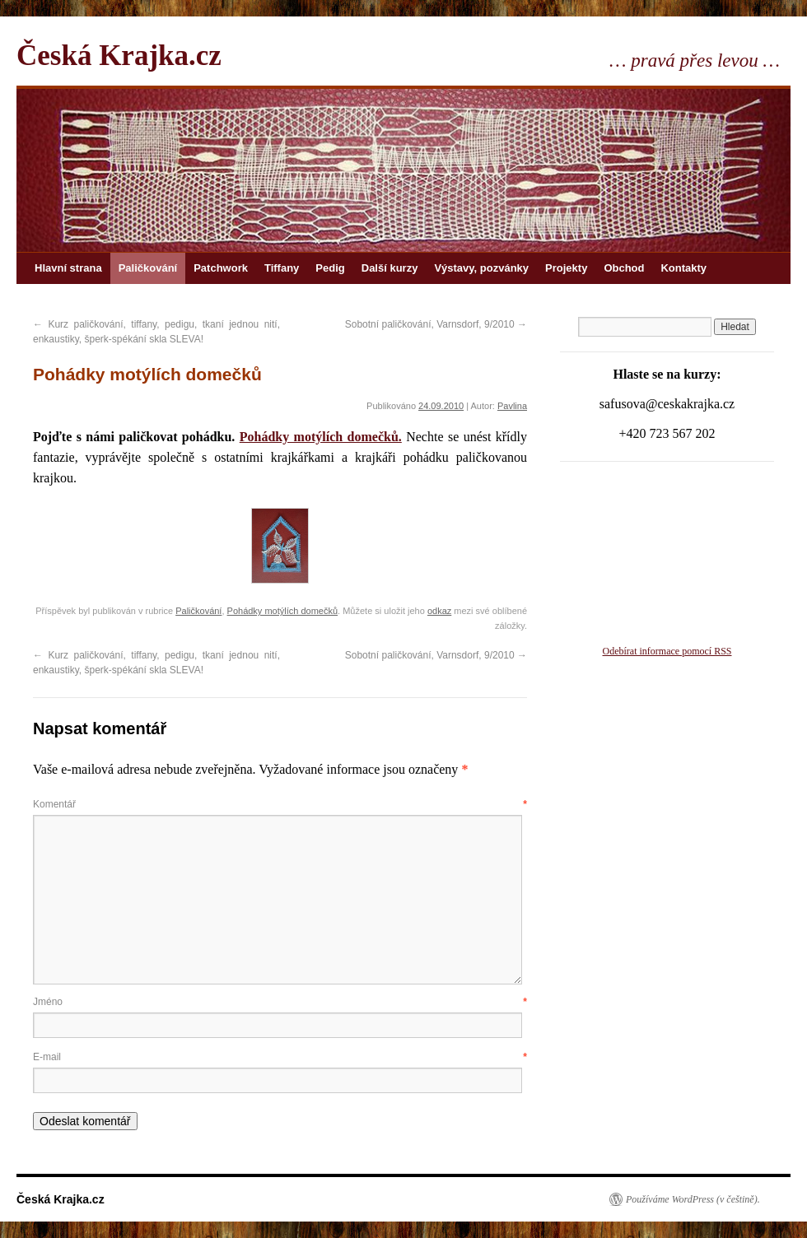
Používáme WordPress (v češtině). (693, 1199)
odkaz (439, 611)
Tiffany (281, 268)
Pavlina (512, 406)
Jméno (280, 1002)
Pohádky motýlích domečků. (321, 437)
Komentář (280, 804)
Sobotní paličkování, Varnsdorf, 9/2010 (436, 324)
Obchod (624, 268)
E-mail (280, 1057)
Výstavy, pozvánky (481, 268)
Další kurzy (390, 268)
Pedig (329, 268)
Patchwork (221, 268)
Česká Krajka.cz (119, 56)
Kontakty (683, 268)
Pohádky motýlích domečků (282, 611)
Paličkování (148, 268)
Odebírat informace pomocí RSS (667, 651)
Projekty (566, 268)
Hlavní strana (68, 268)
